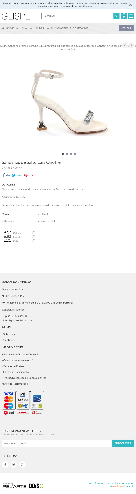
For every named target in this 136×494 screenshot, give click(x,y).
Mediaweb (118, 486)
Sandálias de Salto (47, 220)
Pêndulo (130, 486)
